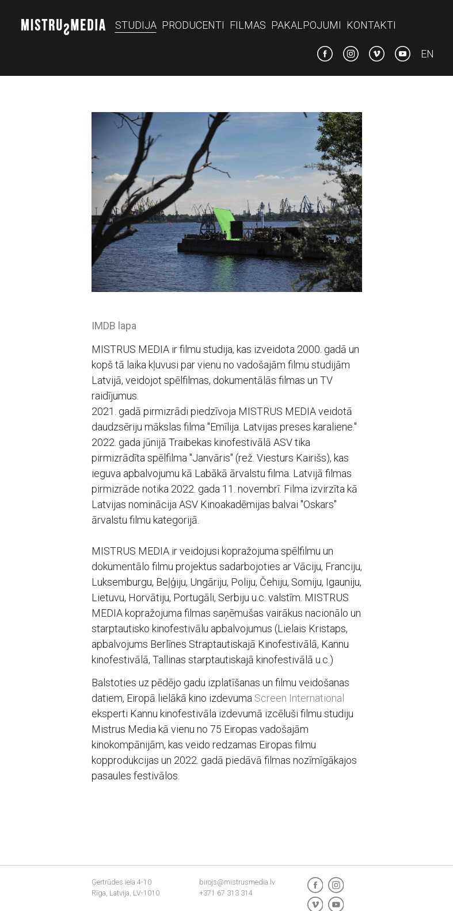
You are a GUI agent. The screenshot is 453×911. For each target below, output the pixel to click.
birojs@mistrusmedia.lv (237, 882)
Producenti (193, 25)
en (427, 54)
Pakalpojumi (306, 25)
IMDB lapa (114, 326)
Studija (136, 25)
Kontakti (371, 25)
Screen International (299, 698)
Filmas (248, 25)
